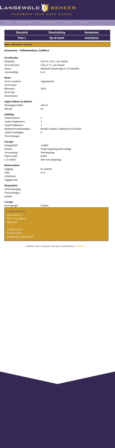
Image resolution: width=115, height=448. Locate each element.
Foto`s (22, 38)
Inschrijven (91, 38)
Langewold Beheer (38, 9)
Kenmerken (92, 32)
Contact (84, 23)
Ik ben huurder (47, 23)
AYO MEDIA (80, 246)
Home (9, 23)
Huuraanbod (25, 23)
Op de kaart (56, 38)
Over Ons (68, 23)
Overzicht (22, 32)
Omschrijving (56, 32)
